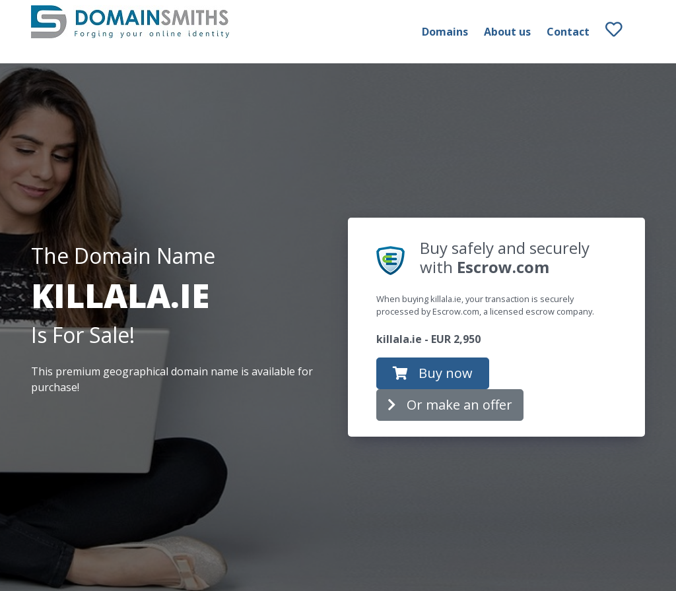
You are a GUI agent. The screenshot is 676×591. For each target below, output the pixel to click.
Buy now (433, 373)
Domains (445, 31)
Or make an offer (450, 405)
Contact (568, 31)
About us (507, 31)
